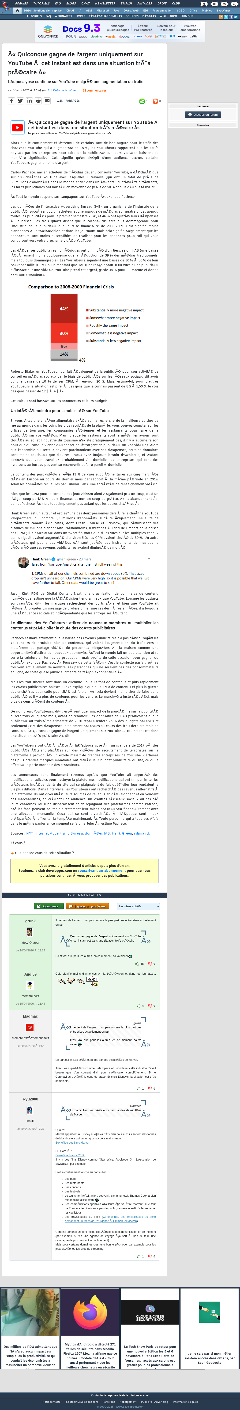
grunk (30, 930)
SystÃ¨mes (224, 10)
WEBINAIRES (63, 16)
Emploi (126, 4)
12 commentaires (94, 94)
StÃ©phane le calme (61, 94)
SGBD (181, 10)
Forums (21, 4)
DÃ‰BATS (149, 16)
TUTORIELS (34, 16)
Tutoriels (41, 4)
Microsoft (103, 10)
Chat (85, 4)
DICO (173, 16)
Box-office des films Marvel (72, 1151)
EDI (145, 10)
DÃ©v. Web (131, 10)
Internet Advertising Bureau (59, 836)
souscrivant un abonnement (102, 874)
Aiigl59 (30, 983)
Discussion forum (203, 115)
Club (176, 4)
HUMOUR (187, 16)
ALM (89, 10)
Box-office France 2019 (70, 1164)
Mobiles (207, 10)
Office (193, 10)
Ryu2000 (30, 1108)
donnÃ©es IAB (97, 836)
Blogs (71, 4)
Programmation (162, 10)
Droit (162, 4)
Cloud (70, 10)
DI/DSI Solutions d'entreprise (43, 10)
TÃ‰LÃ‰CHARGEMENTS (105, 16)
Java (116, 10)
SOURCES (132, 16)
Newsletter (105, 4)
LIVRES (80, 16)
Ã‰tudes (144, 4)
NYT (30, 836)
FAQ (58, 4)
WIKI (163, 16)
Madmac (30, 1025)
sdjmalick (142, 836)
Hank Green (122, 836)
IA (80, 10)
